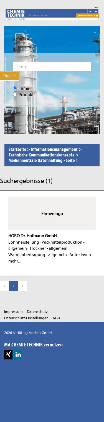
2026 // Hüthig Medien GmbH (28, 332)
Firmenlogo (52, 213)
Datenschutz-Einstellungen (26, 318)
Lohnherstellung (23, 242)
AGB (56, 318)
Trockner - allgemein (48, 248)
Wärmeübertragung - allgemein (37, 254)
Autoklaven (80, 254)
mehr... (14, 261)
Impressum (13, 311)
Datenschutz (37, 311)
